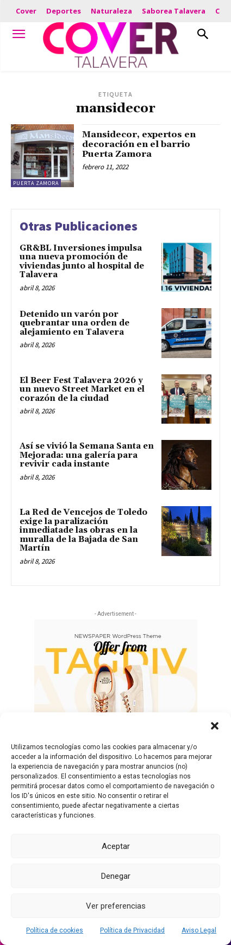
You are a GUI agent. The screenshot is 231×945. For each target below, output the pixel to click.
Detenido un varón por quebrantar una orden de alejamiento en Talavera (74, 323)
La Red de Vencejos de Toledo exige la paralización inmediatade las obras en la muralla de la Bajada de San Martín (83, 530)
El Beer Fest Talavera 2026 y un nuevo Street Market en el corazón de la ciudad (82, 389)
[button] (214, 725)
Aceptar (116, 846)
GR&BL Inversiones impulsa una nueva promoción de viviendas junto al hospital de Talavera (82, 261)
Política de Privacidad (132, 930)
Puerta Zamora (36, 183)
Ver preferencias (116, 906)
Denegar (115, 876)
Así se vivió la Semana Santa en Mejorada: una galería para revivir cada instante (87, 455)
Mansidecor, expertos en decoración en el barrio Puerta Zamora (139, 144)
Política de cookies (54, 930)
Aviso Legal (199, 930)
